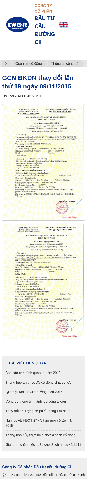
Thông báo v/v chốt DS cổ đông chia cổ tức (38, 382)
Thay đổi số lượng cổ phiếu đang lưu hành (38, 411)
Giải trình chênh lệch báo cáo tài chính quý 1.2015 (43, 444)
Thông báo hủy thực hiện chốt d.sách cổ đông (40, 435)
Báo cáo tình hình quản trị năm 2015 (33, 373)
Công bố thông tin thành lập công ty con (36, 401)
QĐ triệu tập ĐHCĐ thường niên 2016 (34, 392)
